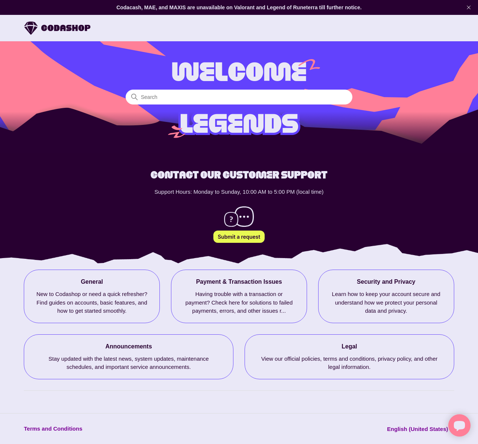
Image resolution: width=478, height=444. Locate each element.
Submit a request (239, 237)
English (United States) (420, 429)
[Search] (239, 97)
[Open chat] (459, 425)
